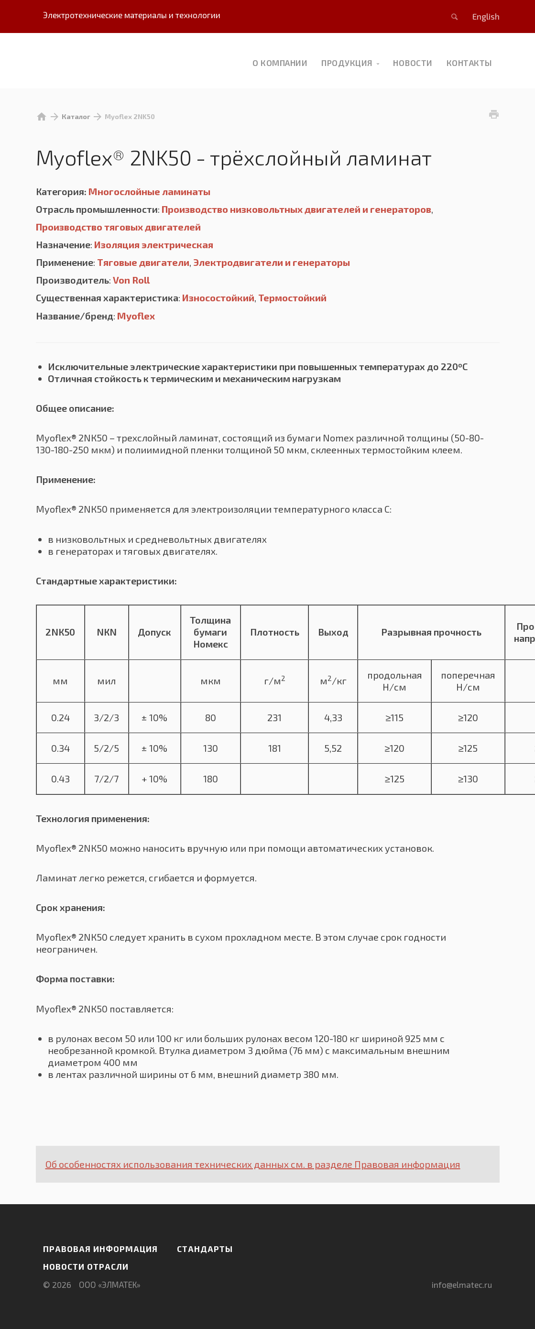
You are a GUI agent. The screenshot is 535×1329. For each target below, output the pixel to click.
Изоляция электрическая (153, 244)
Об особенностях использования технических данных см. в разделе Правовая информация (252, 1164)
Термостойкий (292, 297)
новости (413, 62)
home (41, 116)
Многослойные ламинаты (149, 191)
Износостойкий (218, 297)
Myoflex (136, 315)
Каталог (76, 116)
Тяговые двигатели (143, 262)
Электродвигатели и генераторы (271, 262)
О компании (279, 62)
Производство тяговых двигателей (118, 226)
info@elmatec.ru (462, 1284)
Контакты (469, 62)
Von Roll (131, 280)
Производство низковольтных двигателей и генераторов (296, 209)
